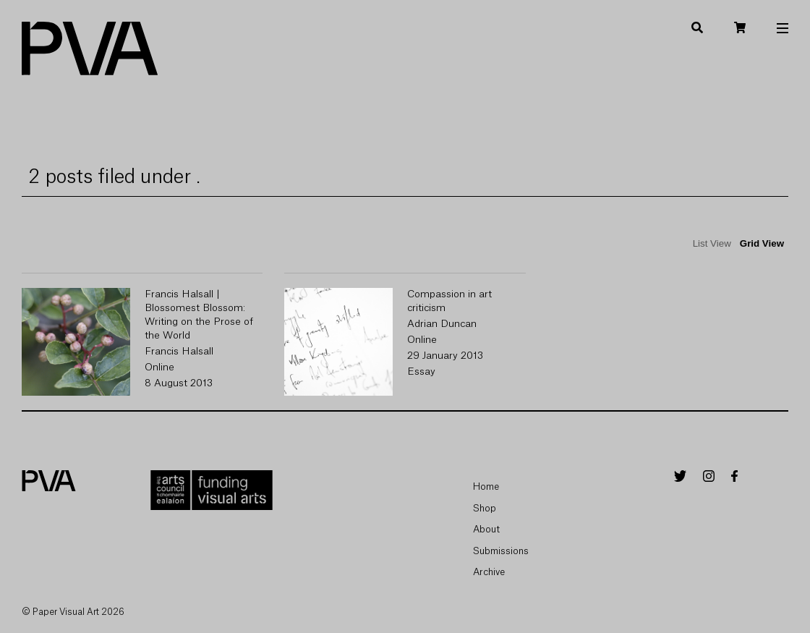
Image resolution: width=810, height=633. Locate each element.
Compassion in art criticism (449, 301)
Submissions (501, 551)
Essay (421, 372)
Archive (489, 572)
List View (712, 243)
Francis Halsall (179, 352)
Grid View (762, 243)
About (486, 529)
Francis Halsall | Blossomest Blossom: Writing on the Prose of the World (199, 315)
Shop (484, 508)
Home (486, 486)
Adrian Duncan (442, 324)
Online (159, 367)
